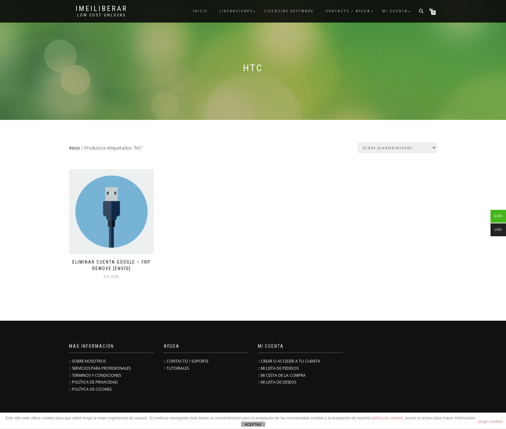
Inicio (74, 148)
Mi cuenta (395, 11)
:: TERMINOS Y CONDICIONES (95, 375)
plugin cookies (490, 421)
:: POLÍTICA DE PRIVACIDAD (93, 382)
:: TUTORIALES (176, 368)
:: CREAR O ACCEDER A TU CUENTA (289, 361)
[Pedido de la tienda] (397, 147)
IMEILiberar (101, 9)
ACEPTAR (253, 424)
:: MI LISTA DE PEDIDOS (278, 368)
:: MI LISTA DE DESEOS (277, 382)
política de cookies (387, 418)
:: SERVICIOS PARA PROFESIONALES (100, 368)
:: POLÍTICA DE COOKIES (90, 389)
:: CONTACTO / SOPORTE (186, 361)
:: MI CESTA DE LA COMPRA (282, 375)
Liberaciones (236, 11)
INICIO (200, 11)
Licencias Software (289, 11)
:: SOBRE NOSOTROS (87, 361)
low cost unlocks (101, 15)
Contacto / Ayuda (348, 11)
